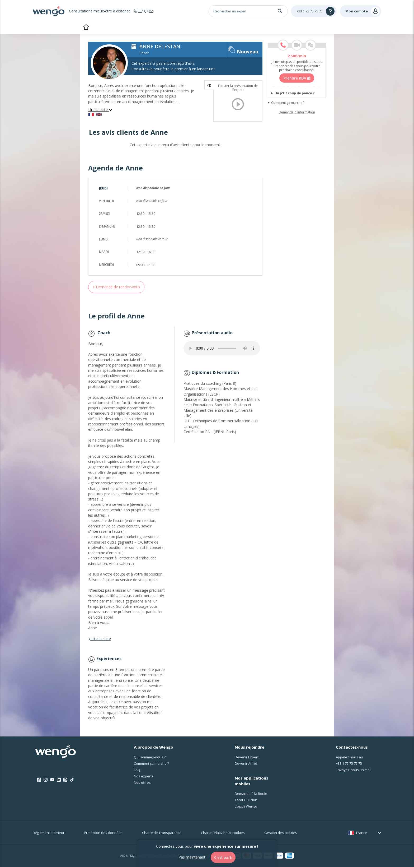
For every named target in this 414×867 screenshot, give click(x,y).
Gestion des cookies (280, 832)
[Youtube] (52, 779)
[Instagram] (46, 779)
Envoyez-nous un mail (353, 769)
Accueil (86, 27)
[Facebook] (39, 779)
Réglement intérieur (48, 832)
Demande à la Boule (251, 793)
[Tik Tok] (72, 779)
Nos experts (143, 776)
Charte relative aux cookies (223, 832)
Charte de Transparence (161, 832)
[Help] (314, 11)
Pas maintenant (191, 857)
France (361, 832)
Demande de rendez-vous (116, 286)
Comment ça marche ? (287, 103)
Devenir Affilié (246, 763)
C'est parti (223, 857)
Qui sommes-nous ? (150, 757)
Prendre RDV (297, 78)
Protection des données (103, 832)
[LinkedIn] (59, 779)
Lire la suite (100, 109)
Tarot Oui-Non (246, 800)
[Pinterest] (65, 779)
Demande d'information (297, 112)
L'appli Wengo (246, 806)
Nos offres (142, 782)
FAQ (137, 769)
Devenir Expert (246, 757)
